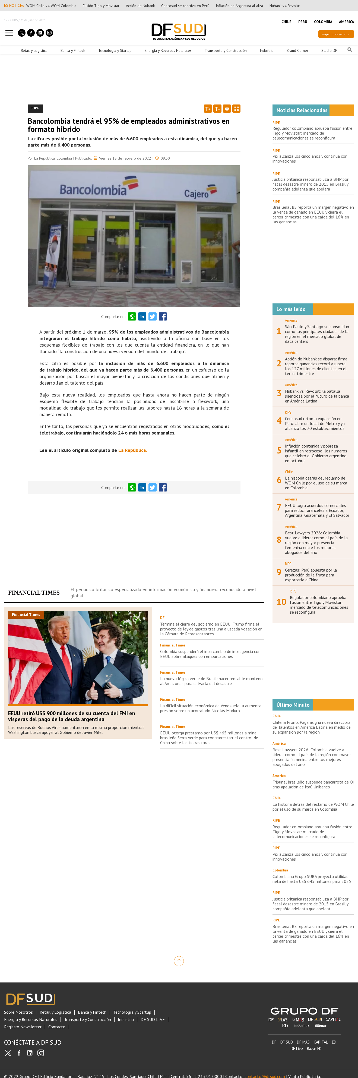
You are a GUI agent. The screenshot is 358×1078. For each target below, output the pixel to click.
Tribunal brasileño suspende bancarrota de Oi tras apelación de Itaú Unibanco (313, 784)
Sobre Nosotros (18, 1012)
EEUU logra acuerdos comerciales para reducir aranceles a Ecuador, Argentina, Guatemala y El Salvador (317, 510)
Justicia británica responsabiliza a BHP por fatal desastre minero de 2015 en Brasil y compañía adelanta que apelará (311, 184)
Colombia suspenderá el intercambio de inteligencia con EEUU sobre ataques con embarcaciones (210, 654)
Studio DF (329, 50)
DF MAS (303, 1042)
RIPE (276, 123)
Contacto (56, 1026)
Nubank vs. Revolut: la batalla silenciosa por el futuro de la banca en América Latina (317, 396)
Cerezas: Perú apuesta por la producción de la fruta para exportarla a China (311, 574)
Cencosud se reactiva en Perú (185, 5)
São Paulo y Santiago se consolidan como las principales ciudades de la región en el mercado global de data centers (317, 334)
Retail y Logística (34, 50)
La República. (132, 450)
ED (334, 1042)
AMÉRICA (346, 21)
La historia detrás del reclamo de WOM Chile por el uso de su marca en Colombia (316, 482)
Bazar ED (314, 1048)
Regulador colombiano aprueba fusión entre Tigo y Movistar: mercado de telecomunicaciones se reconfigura (312, 133)
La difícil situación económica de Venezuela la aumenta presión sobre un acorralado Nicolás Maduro (210, 708)
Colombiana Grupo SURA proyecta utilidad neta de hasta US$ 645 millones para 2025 (312, 879)
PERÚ (302, 21)
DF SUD (286, 1042)
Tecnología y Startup (115, 50)
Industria (267, 50)
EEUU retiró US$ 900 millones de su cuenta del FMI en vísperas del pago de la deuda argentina (71, 716)
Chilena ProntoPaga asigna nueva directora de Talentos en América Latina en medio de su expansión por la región (312, 727)
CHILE (286, 21)
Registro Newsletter (336, 34)
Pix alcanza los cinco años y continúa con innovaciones (310, 158)
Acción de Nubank (140, 5)
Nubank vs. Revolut (285, 5)
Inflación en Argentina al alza (239, 5)
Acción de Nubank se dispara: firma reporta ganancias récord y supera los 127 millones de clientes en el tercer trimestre (316, 366)
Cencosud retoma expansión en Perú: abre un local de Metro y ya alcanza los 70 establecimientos (315, 423)
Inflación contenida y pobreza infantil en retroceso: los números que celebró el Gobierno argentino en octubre (316, 453)
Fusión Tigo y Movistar (101, 5)
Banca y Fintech (73, 50)
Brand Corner (297, 50)
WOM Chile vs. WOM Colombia (51, 5)
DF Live (297, 1048)
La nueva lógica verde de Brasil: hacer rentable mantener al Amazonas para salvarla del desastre (212, 681)
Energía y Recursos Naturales (168, 50)
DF (274, 1042)
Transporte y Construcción (226, 50)
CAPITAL (321, 1042)
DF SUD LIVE (153, 1019)
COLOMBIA (323, 21)
